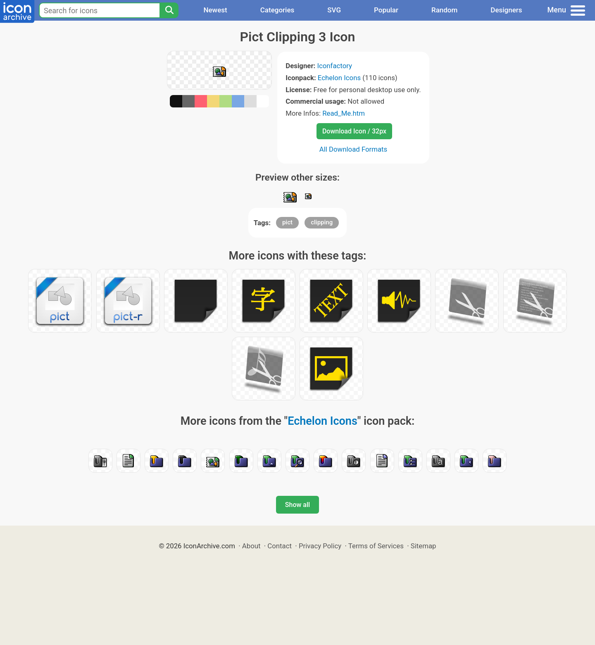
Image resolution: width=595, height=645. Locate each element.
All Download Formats (353, 149)
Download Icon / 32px (354, 131)
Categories (277, 10)
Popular (386, 10)
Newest (215, 10)
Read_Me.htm (343, 113)
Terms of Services (376, 546)
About (251, 546)
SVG (334, 10)
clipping (322, 222)
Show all (297, 505)
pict (287, 222)
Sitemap (423, 546)
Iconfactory (334, 66)
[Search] (168, 10)
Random (444, 10)
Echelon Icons (339, 78)
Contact (279, 546)
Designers (506, 10)
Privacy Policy (320, 546)
